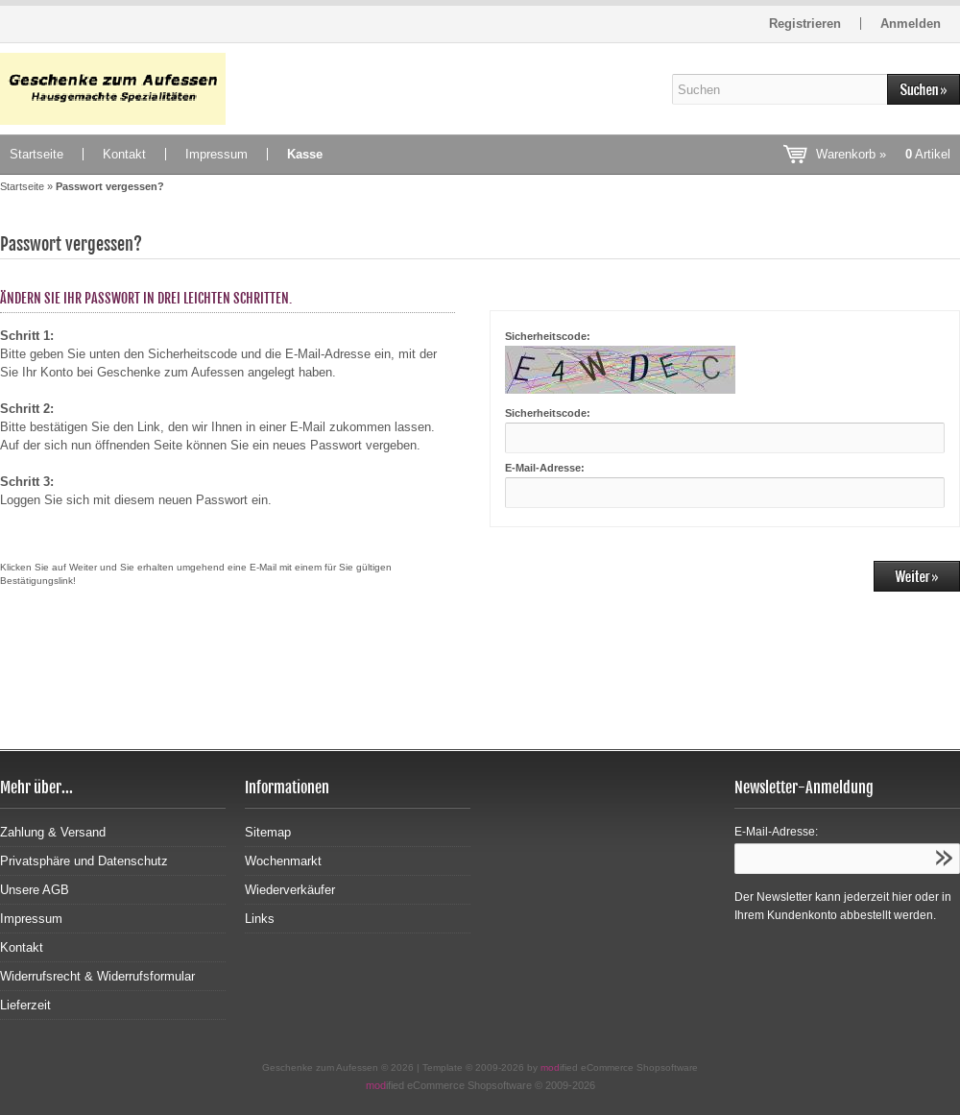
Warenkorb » (883, 154)
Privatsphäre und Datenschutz (84, 861)
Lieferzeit (25, 1005)
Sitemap (268, 832)
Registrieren (805, 23)
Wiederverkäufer (290, 890)
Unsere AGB (34, 890)
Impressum (216, 154)
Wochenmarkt (283, 861)
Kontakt (124, 154)
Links (260, 918)
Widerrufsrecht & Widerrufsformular (97, 976)
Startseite (36, 154)
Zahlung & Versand (53, 832)
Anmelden (910, 23)
